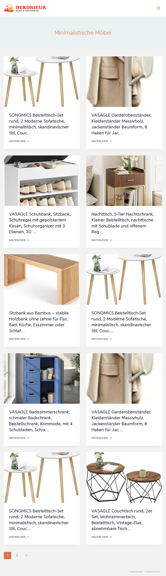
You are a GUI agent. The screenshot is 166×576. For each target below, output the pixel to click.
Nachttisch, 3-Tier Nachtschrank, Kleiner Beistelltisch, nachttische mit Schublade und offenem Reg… (123, 222)
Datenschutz (153, 571)
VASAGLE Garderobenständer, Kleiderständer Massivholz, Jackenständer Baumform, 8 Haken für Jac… (121, 124)
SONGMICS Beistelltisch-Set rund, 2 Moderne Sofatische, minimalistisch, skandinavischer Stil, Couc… (40, 124)
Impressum (136, 571)
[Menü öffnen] (158, 8)
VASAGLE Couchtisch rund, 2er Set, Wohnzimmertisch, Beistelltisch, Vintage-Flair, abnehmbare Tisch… (122, 519)
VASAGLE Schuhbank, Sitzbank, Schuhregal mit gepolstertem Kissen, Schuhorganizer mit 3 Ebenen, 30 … (41, 222)
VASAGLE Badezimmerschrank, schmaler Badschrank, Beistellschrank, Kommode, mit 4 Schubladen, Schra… (41, 420)
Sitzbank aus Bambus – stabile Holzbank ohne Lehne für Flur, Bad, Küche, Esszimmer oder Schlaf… (39, 321)
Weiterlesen (19, 141)
